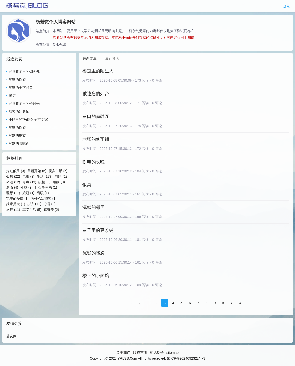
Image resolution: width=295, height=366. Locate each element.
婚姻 (59, 182)
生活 (45, 176)
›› (240, 303)
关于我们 (123, 353)
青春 (29, 182)
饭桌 (86, 184)
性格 (26, 187)
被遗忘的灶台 (95, 93)
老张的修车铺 (95, 139)
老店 (12, 96)
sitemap (172, 353)
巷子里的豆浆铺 (98, 230)
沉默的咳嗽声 (19, 143)
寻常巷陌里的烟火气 (24, 72)
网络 (62, 176)
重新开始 (36, 171)
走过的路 (15, 171)
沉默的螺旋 (17, 80)
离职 (43, 193)
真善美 (51, 210)
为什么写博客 (44, 198)
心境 (50, 204)
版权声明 (140, 353)
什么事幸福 (46, 187)
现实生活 (58, 171)
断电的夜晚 (93, 161)
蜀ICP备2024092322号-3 (186, 358)
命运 (13, 182)
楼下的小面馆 (95, 275)
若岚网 (11, 336)
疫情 (44, 182)
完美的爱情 (17, 198)
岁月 (34, 204)
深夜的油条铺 (19, 112)
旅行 (13, 210)
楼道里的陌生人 (98, 70)
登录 (286, 6)
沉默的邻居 (93, 207)
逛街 (12, 187)
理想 (13, 193)
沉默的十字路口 (21, 88)
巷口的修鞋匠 (95, 116)
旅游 (28, 193)
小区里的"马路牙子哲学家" (29, 119)
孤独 (13, 176)
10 (223, 303)
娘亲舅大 (15, 204)
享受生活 (31, 210)
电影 (28, 176)
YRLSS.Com (127, 358)
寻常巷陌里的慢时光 (24, 104)
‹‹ (131, 303)
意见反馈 (157, 353)
